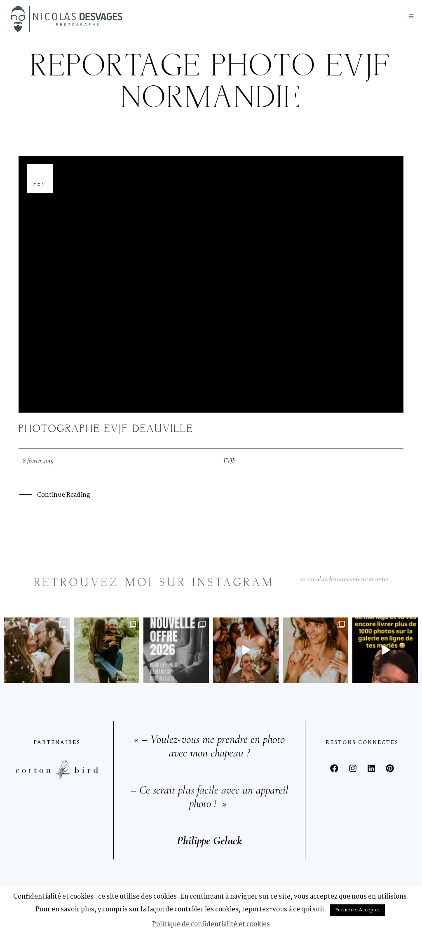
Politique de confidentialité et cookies (211, 924)
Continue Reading (63, 494)
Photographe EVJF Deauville (106, 428)
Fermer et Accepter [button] (357, 910)
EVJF (229, 459)
